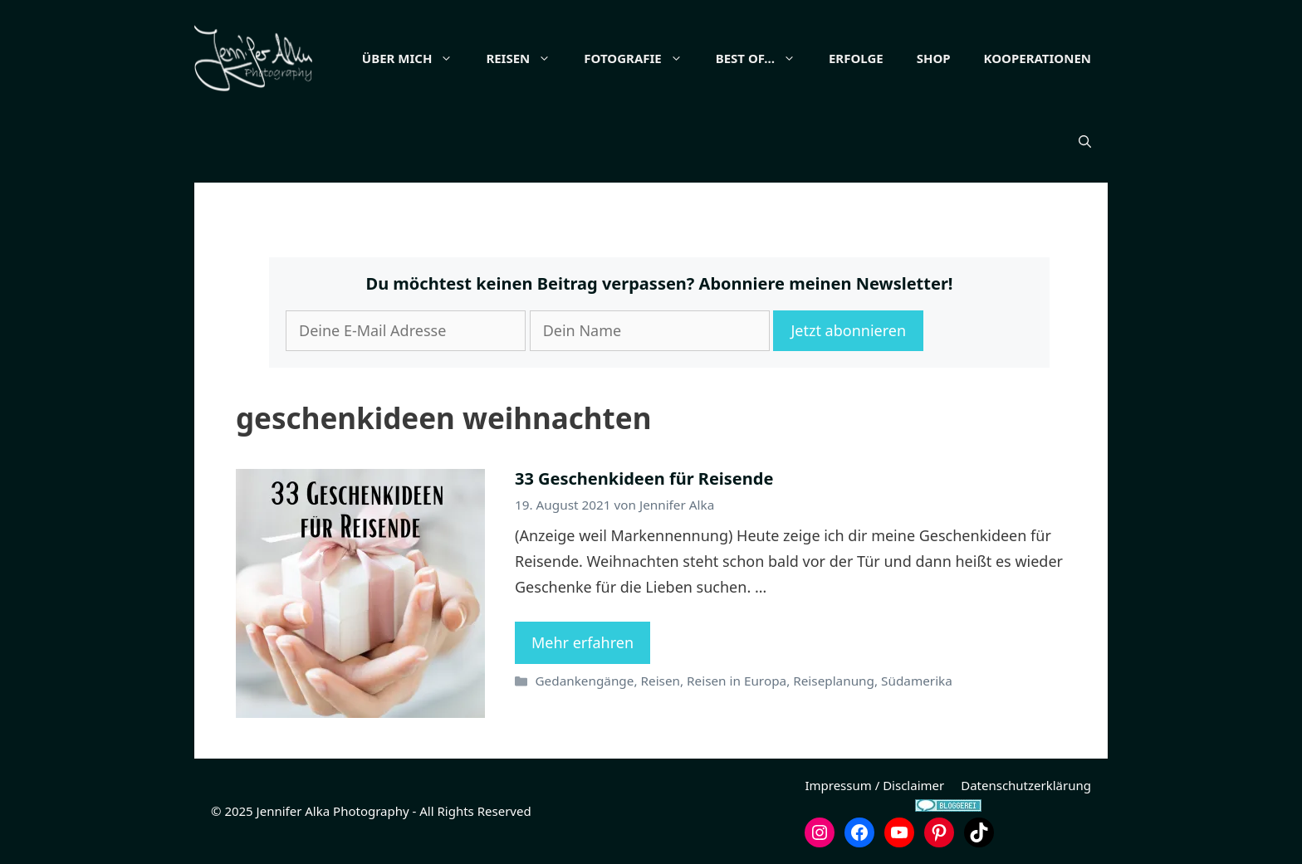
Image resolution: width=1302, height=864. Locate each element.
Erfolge (856, 58)
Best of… (764, 58)
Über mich (416, 58)
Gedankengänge (584, 680)
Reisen (526, 58)
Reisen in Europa (736, 680)
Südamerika (916, 680)
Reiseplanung (833, 680)
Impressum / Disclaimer (874, 785)
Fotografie (641, 58)
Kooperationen (1037, 58)
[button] (1085, 141)
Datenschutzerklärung (1026, 785)
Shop (934, 58)
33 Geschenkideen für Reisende (644, 478)
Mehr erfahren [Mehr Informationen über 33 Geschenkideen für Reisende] (582, 642)
